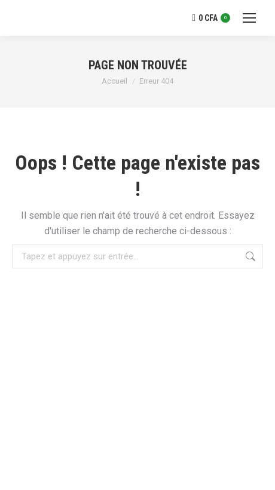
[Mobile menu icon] (249, 18)
